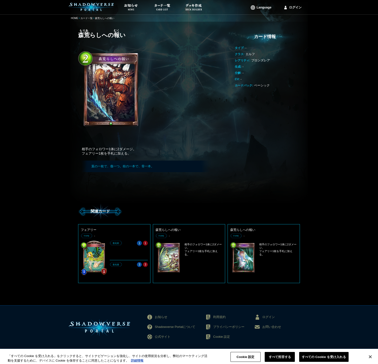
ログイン (295, 7)
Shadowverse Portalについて (175, 327)
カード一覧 (87, 18)
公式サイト (162, 336)
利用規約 (219, 317)
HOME (74, 18)
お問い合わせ (271, 327)
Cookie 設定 (221, 336)
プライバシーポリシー (228, 327)
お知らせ (161, 317)
